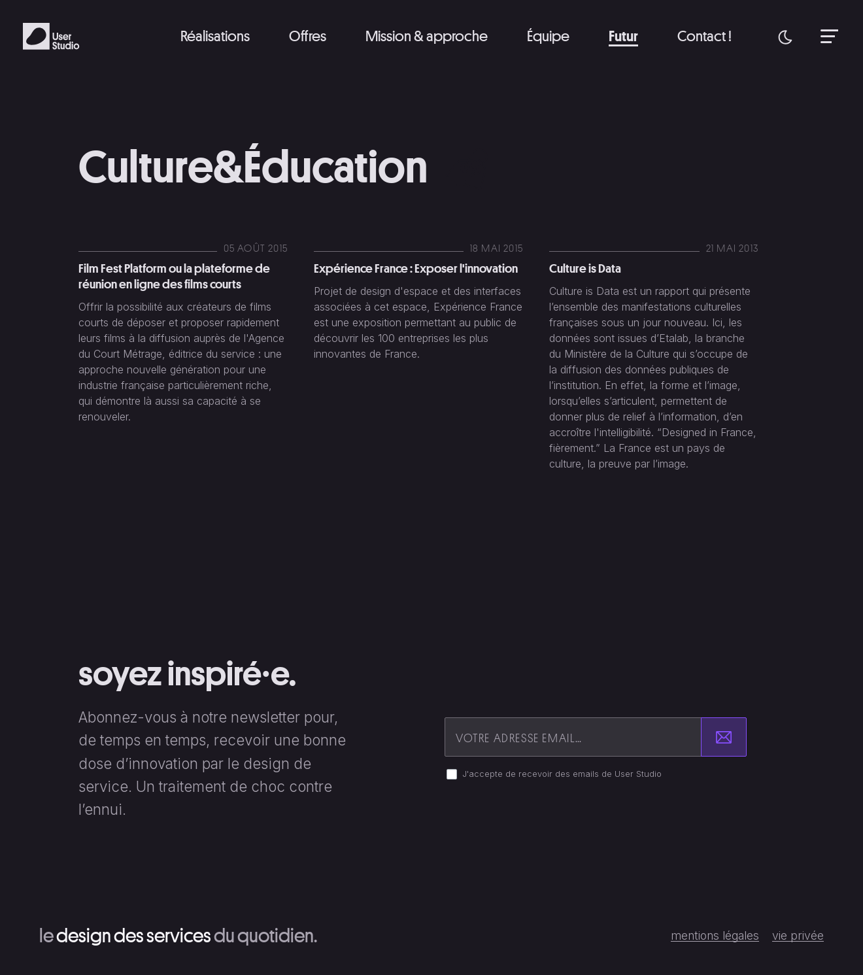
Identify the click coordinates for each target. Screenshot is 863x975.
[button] (785, 36)
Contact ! (704, 35)
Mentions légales (715, 936)
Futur (623, 35)
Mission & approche (426, 35)
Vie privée (798, 936)
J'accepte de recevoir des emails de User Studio (562, 774)
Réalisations (215, 35)
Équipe (548, 35)
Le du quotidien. (178, 935)
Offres (307, 35)
